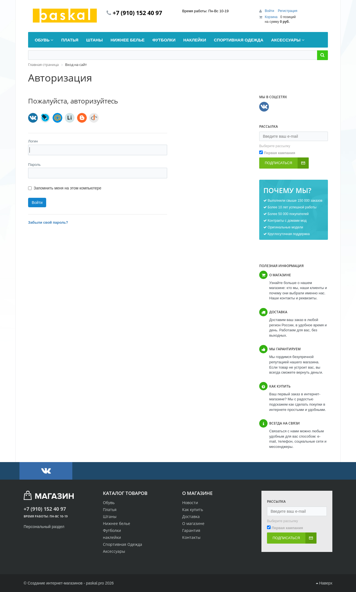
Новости (190, 502)
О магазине (193, 523)
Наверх (324, 583)
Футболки (112, 530)
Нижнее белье (116, 523)
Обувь (109, 502)
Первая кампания (279, 153)
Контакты (191, 537)
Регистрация (287, 11)
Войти (270, 11)
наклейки (112, 537)
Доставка (191, 516)
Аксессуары (114, 551)
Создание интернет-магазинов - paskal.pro (66, 583)
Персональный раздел (44, 526)
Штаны (110, 516)
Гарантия (191, 530)
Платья (110, 509)
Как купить (192, 509)
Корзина (271, 17)
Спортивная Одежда (122, 544)
